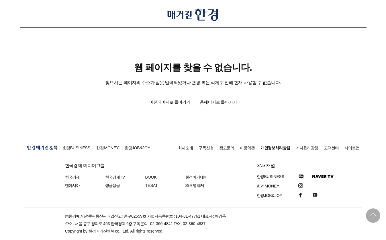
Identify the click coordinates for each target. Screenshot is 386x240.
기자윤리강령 (307, 148)
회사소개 (185, 148)
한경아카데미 (196, 177)
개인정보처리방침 (275, 148)
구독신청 (206, 148)
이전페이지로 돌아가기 (169, 102)
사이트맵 (351, 148)
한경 (77, 148)
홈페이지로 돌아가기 (218, 102)
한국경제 (72, 177)
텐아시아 (72, 185)
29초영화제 (194, 185)
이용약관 (247, 148)
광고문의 (226, 148)
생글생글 (112, 185)
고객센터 (331, 148)
